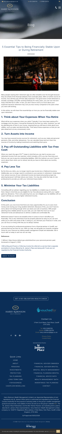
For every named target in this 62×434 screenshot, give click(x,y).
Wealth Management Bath (46, 379)
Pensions (15, 366)
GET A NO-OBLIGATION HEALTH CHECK (31, 299)
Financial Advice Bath (46, 376)
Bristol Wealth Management (46, 370)
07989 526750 (49, 330)
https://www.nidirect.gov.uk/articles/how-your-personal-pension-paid (31, 240)
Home (15, 360)
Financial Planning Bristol (46, 373)
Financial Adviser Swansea (46, 363)
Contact (46, 386)
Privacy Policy (46, 336)
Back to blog (9, 256)
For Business (16, 383)
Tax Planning (15, 376)
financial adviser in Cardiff (45, 226)
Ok (58, 431)
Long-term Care (15, 379)
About (15, 363)
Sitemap (48, 421)
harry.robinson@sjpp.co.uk (10, 1)
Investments (15, 370)
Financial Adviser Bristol (46, 366)
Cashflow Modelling (15, 386)
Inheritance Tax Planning (46, 383)
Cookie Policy (46, 338)
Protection (15, 373)
